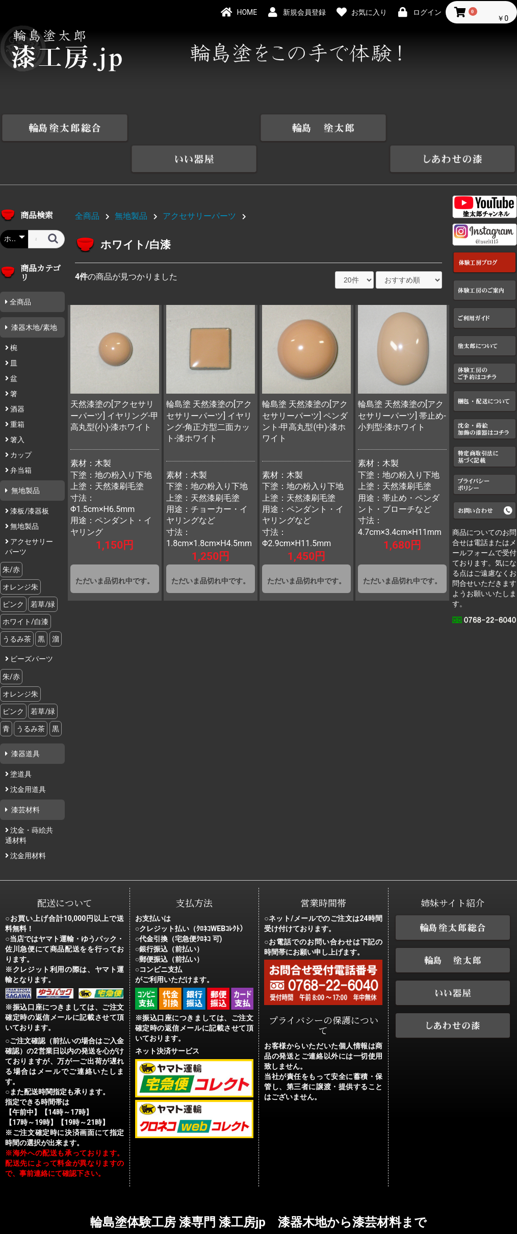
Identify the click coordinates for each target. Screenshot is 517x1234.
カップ (20, 424)
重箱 (16, 393)
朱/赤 (11, 538)
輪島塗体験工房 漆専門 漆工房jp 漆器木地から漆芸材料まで (258, 1191)
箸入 (16, 408)
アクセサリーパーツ (29, 515)
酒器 (16, 378)
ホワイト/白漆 (25, 590)
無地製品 (25, 459)
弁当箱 (20, 439)
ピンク (13, 573)
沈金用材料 (27, 824)
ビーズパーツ (31, 628)
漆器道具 (25, 722)
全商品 (20, 271)
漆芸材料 (25, 779)
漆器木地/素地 (33, 296)
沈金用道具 (27, 758)
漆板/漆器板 (29, 480)
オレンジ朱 (20, 556)
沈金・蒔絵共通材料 (29, 804)
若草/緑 (43, 573)
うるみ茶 (17, 608)
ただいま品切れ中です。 (114, 550)
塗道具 (20, 743)
